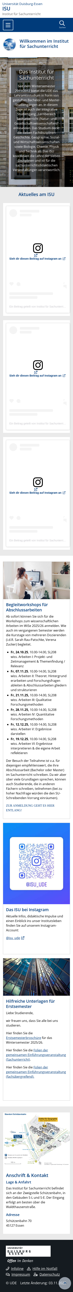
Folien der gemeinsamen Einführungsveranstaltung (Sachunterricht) (36, 1055)
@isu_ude (13, 938)
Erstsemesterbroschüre (23, 1038)
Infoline (15, 1268)
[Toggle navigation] (8, 25)
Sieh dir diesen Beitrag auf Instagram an (35, 258)
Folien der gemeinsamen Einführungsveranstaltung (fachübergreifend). (36, 1072)
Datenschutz (46, 1274)
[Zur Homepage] (36, 4)
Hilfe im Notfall (42, 1268)
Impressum (18, 1274)
